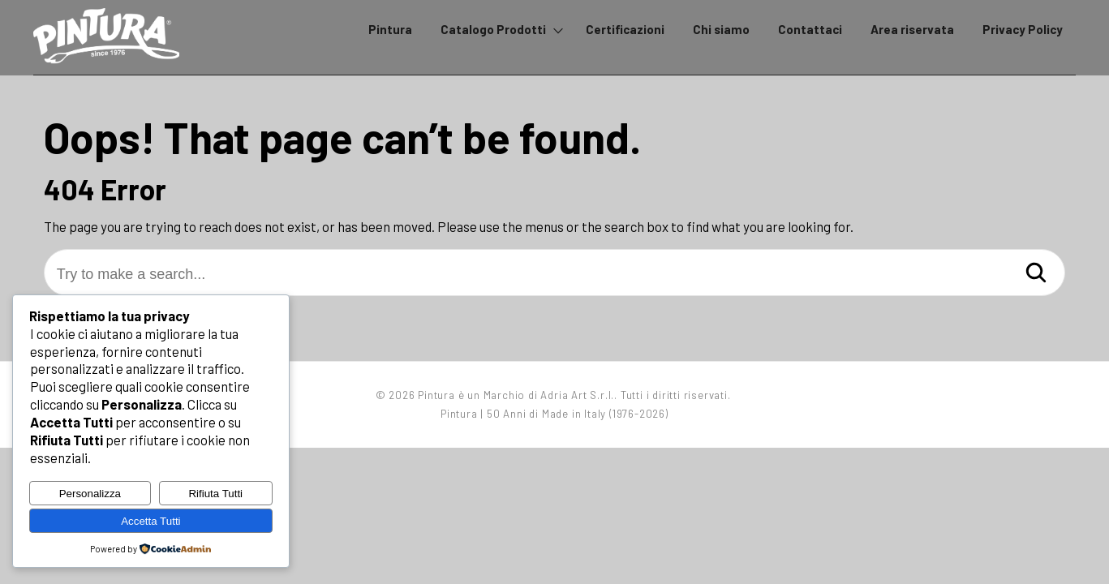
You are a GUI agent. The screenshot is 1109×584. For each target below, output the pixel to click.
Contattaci (810, 29)
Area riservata (912, 29)
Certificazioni (625, 29)
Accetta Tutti (150, 521)
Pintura (390, 29)
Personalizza (90, 493)
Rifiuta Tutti (215, 493)
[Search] (1036, 273)
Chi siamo (721, 29)
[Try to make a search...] (554, 274)
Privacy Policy (1022, 29)
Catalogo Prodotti (493, 29)
